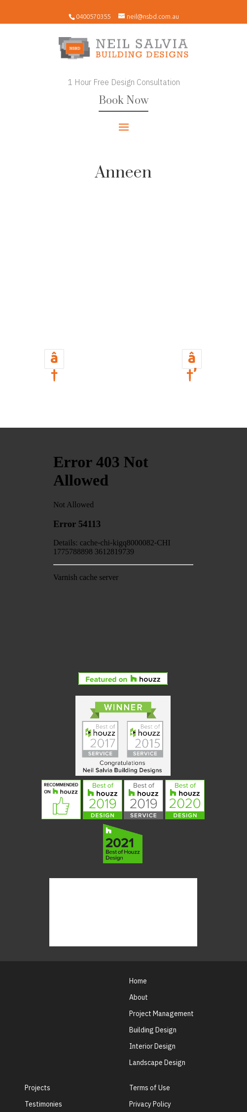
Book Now (123, 100)
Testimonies (43, 1104)
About (138, 997)
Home (138, 981)
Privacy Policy (150, 1104)
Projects (37, 1087)
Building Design (152, 1029)
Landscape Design (157, 1062)
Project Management (161, 1013)
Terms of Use (149, 1087)
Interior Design (152, 1046)
